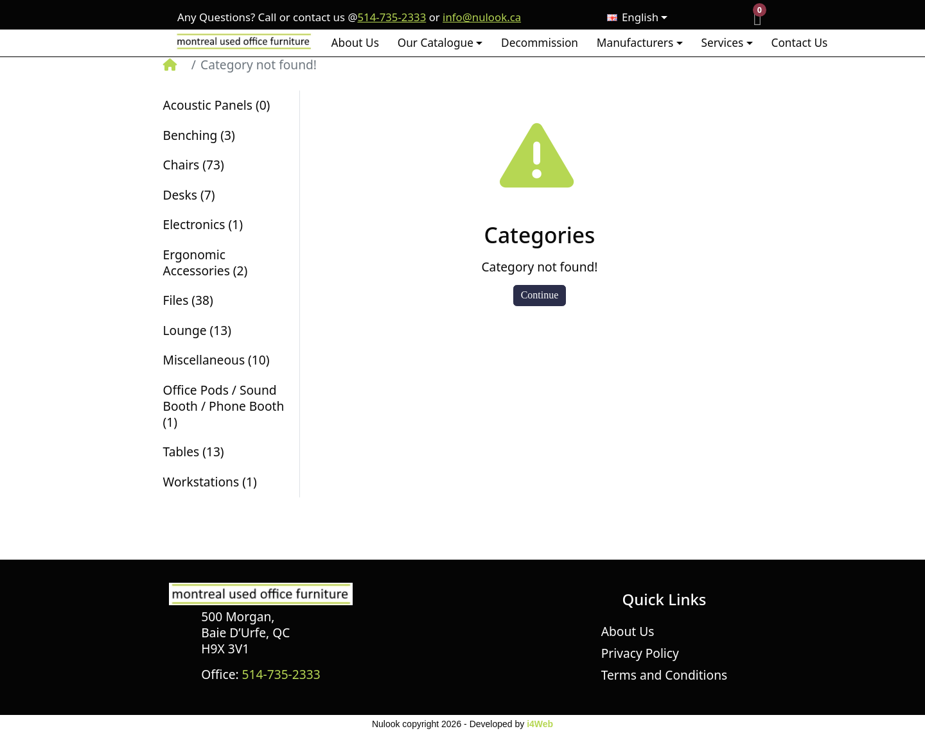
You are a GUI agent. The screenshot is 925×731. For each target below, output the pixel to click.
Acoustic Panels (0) (216, 105)
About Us (628, 631)
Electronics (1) (203, 224)
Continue (540, 294)
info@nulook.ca (482, 17)
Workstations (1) (210, 481)
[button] (439, 43)
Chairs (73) (193, 164)
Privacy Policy (640, 653)
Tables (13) (193, 451)
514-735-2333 (391, 17)
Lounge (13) (197, 330)
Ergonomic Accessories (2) (205, 262)
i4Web (540, 724)
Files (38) (188, 300)
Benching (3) (199, 135)
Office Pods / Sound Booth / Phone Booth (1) (224, 406)
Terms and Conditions (664, 675)
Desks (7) (189, 194)
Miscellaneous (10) (216, 359)
